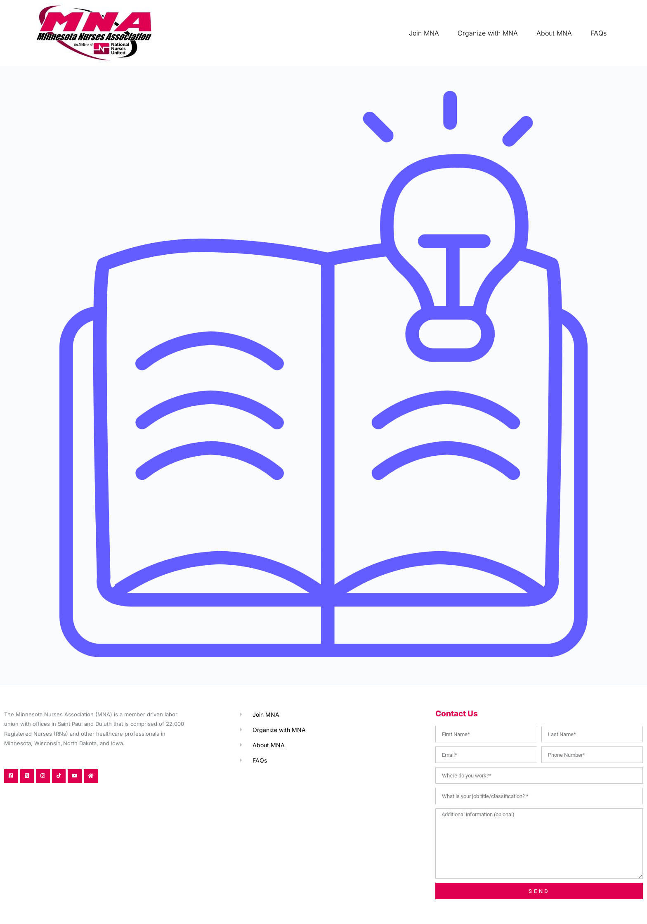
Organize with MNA (488, 33)
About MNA (554, 33)
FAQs (598, 33)
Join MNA (424, 33)
